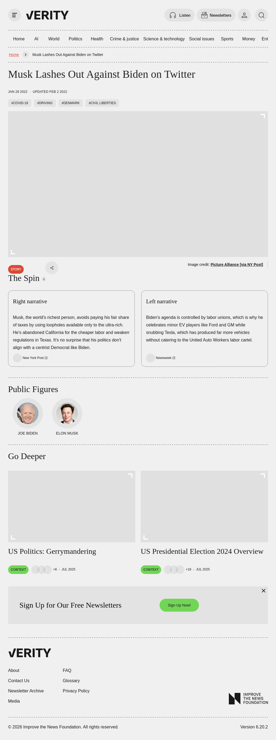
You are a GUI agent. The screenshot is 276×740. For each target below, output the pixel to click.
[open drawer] (14, 15)
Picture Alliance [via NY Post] (237, 264)
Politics (75, 39)
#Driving (45, 103)
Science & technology (164, 39)
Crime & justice (124, 39)
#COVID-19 (19, 103)
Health (97, 39)
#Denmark (71, 103)
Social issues (201, 39)
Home (19, 39)
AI (36, 39)
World (54, 39)
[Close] (263, 590)
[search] (261, 15)
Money (248, 39)
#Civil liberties (102, 103)
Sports (227, 39)
